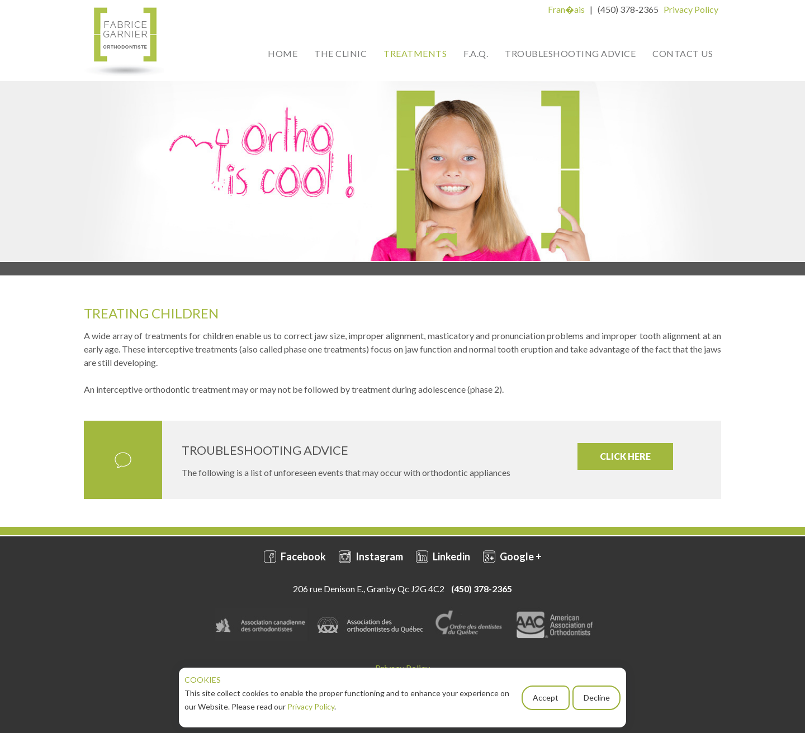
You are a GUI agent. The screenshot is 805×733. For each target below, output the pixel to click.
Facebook (295, 556)
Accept (545, 697)
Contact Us (682, 53)
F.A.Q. (475, 53)
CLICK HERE (625, 456)
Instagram (371, 556)
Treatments (415, 53)
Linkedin (443, 556)
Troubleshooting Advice (570, 53)
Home (282, 53)
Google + (512, 556)
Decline (597, 697)
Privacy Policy (310, 706)
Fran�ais (566, 9)
